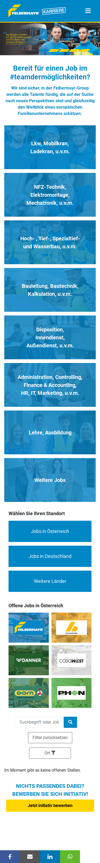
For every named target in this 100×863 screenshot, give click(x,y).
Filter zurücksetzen (50, 737)
